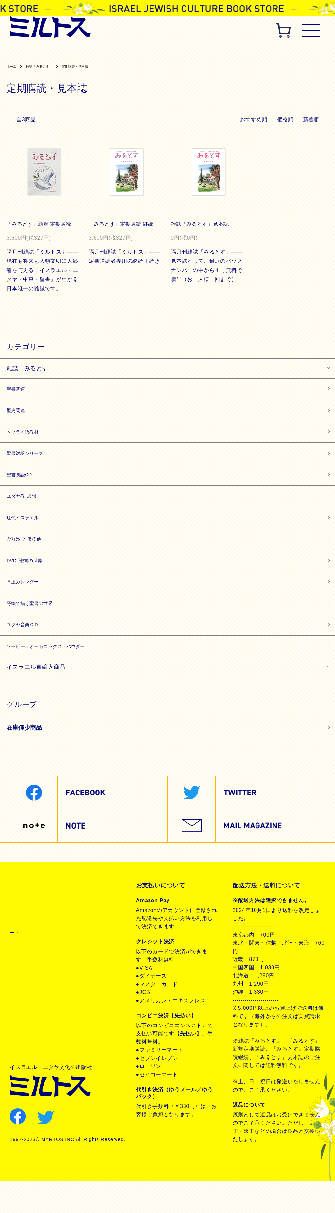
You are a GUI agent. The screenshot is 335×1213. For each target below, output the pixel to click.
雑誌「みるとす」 (45, 68)
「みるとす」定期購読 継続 (122, 225)
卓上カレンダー (28, 605)
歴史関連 (89, 51)
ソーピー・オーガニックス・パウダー (59, 676)
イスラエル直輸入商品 (36, 698)
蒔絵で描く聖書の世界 (37, 629)
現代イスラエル (294, 51)
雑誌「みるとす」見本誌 (201, 225)
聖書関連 (61, 51)
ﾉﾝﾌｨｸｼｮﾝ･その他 (30, 558)
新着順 (310, 121)
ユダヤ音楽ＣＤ (28, 653)
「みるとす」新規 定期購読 (40, 225)
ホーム (13, 68)
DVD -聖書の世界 (31, 582)
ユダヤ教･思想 (27, 510)
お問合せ (29, 962)
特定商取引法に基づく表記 (52, 918)
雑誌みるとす (28, 51)
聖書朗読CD (212, 51)
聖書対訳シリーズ (170, 51)
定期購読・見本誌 (88, 68)
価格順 (284, 121)
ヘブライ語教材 (125, 51)
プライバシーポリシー (46, 940)
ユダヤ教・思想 (251, 51)
